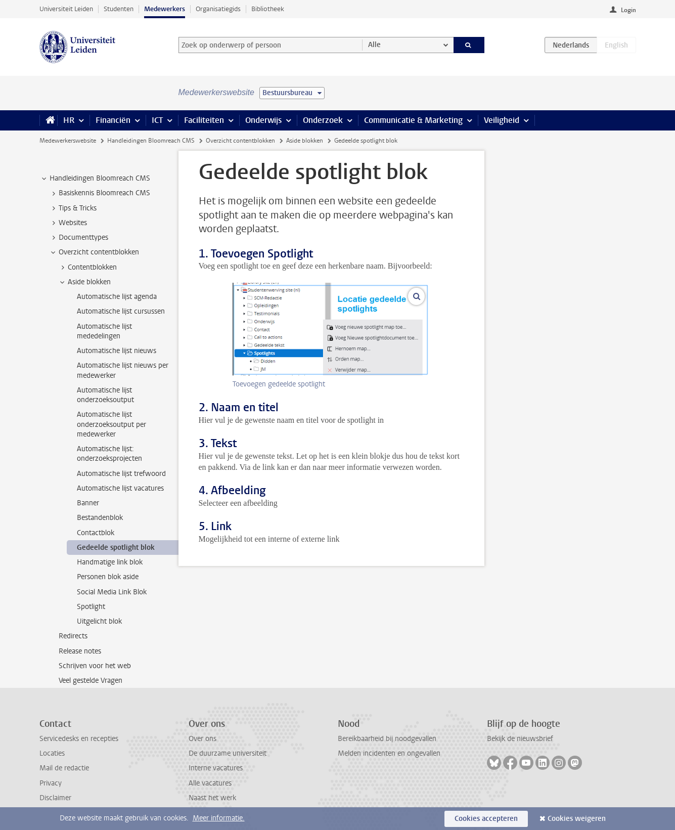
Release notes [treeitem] (80, 651)
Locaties (52, 753)
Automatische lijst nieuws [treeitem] (116, 351)
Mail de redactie (64, 768)
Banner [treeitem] (88, 503)
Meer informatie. (219, 818)
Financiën (113, 120)
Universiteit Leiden (66, 9)
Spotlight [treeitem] (91, 606)
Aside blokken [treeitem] (84, 282)
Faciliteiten (204, 120)
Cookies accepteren (486, 818)
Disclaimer (55, 798)
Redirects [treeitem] (73, 636)
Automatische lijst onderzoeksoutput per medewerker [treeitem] (111, 424)
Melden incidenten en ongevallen (389, 753)
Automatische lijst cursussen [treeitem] (121, 311)
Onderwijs (263, 120)
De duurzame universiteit (227, 753)
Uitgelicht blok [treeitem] (99, 621)
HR (68, 120)
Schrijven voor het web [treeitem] (95, 666)
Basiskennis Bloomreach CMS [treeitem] (99, 193)
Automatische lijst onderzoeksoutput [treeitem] (105, 395)
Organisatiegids (218, 9)
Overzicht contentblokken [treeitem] (94, 252)
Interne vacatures (216, 768)
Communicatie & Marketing (413, 120)
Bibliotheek (267, 9)
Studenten (118, 9)
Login (628, 10)
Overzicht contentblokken (240, 141)
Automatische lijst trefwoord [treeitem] (121, 473)
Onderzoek (323, 120)
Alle (374, 45)
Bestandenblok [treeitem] (100, 517)
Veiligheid (501, 120)
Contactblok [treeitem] (95, 533)
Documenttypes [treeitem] (78, 238)
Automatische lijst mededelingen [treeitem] (104, 331)
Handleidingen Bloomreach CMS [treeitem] (95, 178)
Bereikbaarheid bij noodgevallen (387, 739)
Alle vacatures (210, 783)
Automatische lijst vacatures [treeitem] (120, 488)
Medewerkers (164, 9)
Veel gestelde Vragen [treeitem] (90, 680)
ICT (157, 120)
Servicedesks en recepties (78, 739)
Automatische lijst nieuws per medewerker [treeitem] (122, 370)
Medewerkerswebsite (67, 141)
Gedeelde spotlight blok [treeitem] (116, 547)
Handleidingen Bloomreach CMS (151, 141)
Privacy (50, 783)
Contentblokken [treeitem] (87, 268)
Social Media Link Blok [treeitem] (112, 592)
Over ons (202, 739)
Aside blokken (304, 141)
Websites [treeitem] (68, 223)
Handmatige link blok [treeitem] (110, 562)
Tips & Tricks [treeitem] (73, 208)
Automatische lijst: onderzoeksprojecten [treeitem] (109, 453)
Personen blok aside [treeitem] (108, 577)
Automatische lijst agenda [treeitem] (117, 296)
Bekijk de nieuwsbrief (520, 739)
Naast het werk (212, 798)
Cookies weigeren (577, 818)
